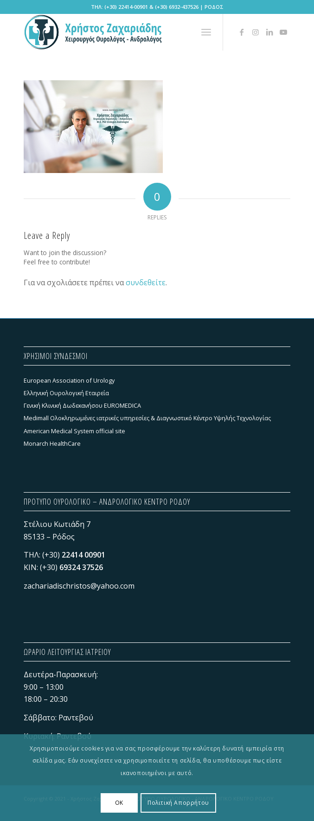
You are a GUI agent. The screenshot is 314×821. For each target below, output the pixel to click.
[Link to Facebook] (242, 32)
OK (119, 803)
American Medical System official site (74, 431)
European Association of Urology (69, 380)
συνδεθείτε (146, 282)
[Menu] (206, 32)
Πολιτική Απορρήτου (178, 803)
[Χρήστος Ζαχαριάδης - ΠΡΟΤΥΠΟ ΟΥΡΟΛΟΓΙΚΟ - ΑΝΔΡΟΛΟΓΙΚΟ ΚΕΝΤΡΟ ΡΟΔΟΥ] (130, 32)
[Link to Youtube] (283, 32)
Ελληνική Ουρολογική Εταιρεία (66, 393)
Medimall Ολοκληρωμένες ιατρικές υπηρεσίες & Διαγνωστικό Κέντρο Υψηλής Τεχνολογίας (147, 418)
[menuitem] (206, 32)
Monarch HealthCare (52, 443)
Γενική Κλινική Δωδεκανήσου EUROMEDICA (82, 405)
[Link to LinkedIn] (269, 32)
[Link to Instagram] (256, 32)
